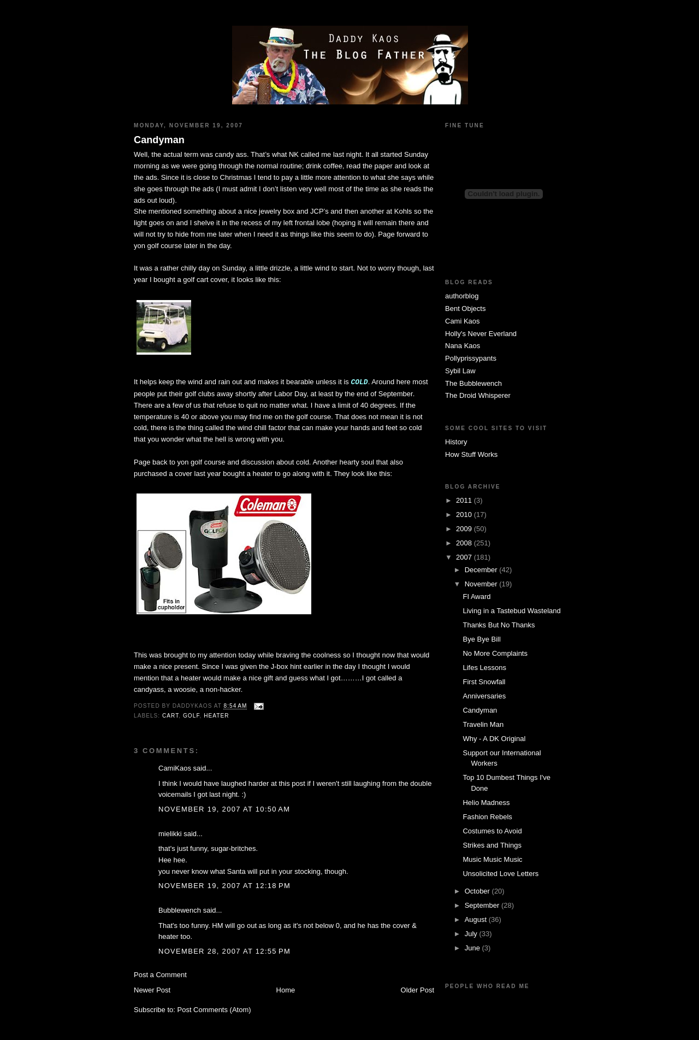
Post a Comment (160, 975)
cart (170, 716)
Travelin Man (483, 724)
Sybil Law (460, 371)
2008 (465, 543)
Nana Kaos (462, 346)
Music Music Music (492, 859)
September (483, 905)
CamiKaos (174, 768)
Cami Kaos (462, 321)
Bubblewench (179, 910)
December (482, 570)
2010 (465, 514)
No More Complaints (495, 653)
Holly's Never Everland (481, 334)
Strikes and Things (492, 845)
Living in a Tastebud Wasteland (511, 611)
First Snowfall (484, 682)
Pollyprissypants (470, 358)
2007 (465, 557)
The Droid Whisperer (478, 395)
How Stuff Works (471, 454)
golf (191, 716)
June (473, 948)
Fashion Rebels (487, 817)
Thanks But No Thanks (499, 625)
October (478, 891)
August (477, 919)
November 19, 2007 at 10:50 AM (224, 809)
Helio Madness (486, 802)
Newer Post (152, 990)
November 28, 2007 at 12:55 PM (224, 951)
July (472, 934)
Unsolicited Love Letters (500, 873)
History (456, 442)
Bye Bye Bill (481, 639)
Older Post (417, 990)
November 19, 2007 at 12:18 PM (224, 886)
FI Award (476, 596)
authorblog (461, 296)
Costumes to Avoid (492, 831)
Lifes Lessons (484, 667)
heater (216, 716)
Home (285, 990)
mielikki (170, 834)
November (482, 584)
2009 (465, 529)
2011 (465, 500)
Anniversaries (484, 696)
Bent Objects (465, 308)
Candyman (159, 139)
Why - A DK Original (494, 739)
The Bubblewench (473, 383)
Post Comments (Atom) (214, 1010)
